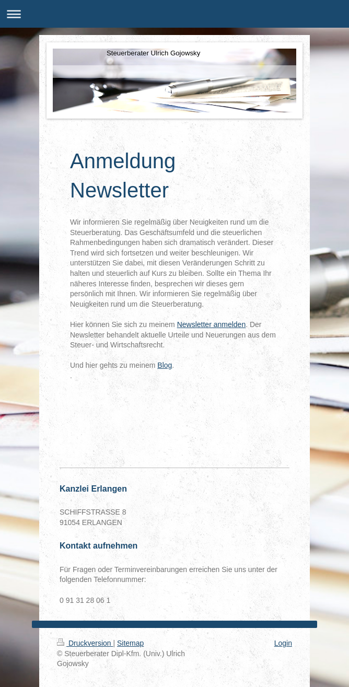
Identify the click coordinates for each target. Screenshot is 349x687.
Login (283, 643)
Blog (164, 365)
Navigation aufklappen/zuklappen (174, 14)
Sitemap (130, 643)
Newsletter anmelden (211, 324)
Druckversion (85, 643)
